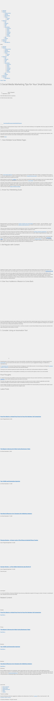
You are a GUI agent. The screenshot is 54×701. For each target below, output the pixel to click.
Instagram (9, 28)
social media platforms (7, 174)
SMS (5, 37)
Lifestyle (6, 14)
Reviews (6, 38)
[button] (27, 44)
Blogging (6, 23)
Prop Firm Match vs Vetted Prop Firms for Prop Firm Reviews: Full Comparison (20, 416)
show (5, 136)
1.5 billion (14, 179)
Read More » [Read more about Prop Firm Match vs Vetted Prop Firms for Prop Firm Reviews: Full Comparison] (2, 614)
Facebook (9, 32)
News (5, 80)
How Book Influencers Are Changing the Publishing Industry (16, 513)
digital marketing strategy (15, 186)
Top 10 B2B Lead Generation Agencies (10, 481)
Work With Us (7, 42)
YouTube (8, 36)
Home (1, 80)
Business (4, 11)
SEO (5, 25)
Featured (4, 10)
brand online (2, 362)
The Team (4, 41)
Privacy (6, 16)
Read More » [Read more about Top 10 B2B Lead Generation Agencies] (2, 649)
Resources (5, 39)
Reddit (8, 34)
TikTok (8, 29)
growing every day (49, 271)
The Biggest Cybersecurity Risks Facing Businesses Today (15, 449)
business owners (38, 238)
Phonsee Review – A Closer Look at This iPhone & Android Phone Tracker (19, 540)
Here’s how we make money (6, 97)
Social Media (7, 27)
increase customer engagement (40, 231)
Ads (5, 22)
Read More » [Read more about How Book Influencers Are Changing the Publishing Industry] (2, 666)
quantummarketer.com (13, 673)
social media (30, 180)
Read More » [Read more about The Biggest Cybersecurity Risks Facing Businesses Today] (2, 632)
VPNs (8, 19)
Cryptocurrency (8, 13)
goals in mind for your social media (26, 223)
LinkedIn (8, 33)
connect (35, 696)
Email (6, 24)
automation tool (5, 366)
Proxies (8, 18)
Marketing (5, 20)
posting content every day (24, 225)
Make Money (7, 15)
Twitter (8, 30)
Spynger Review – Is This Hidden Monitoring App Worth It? (15, 566)
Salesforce (2, 379)
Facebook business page (32, 176)
